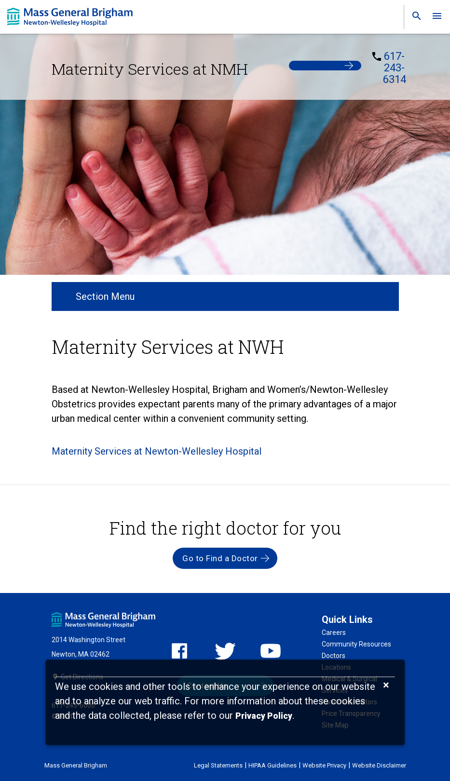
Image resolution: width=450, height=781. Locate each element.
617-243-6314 (394, 68)
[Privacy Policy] (263, 716)
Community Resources (356, 644)
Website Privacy (324, 765)
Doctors (333, 656)
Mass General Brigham (75, 765)
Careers (334, 632)
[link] (414, 18)
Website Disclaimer (379, 765)
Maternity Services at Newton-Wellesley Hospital (156, 451)
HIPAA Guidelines (272, 765)
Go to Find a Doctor (220, 558)
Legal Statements (218, 765)
